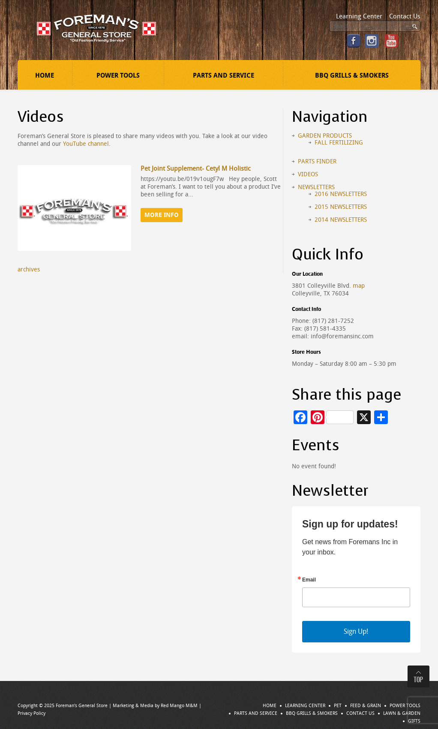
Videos (308, 174)
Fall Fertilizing (339, 142)
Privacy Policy (31, 713)
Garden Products (325, 135)
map (359, 285)
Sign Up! (356, 631)
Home (44, 75)
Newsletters (316, 187)
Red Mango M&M (179, 705)
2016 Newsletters (341, 194)
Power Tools (118, 75)
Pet (338, 705)
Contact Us (404, 16)
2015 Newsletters (341, 207)
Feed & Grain (365, 705)
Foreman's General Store (82, 705)
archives (29, 269)
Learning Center (359, 16)
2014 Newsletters (341, 219)
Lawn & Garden (401, 713)
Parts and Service (223, 75)
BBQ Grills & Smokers (352, 75)
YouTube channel (86, 144)
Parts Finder (317, 161)
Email (309, 579)
